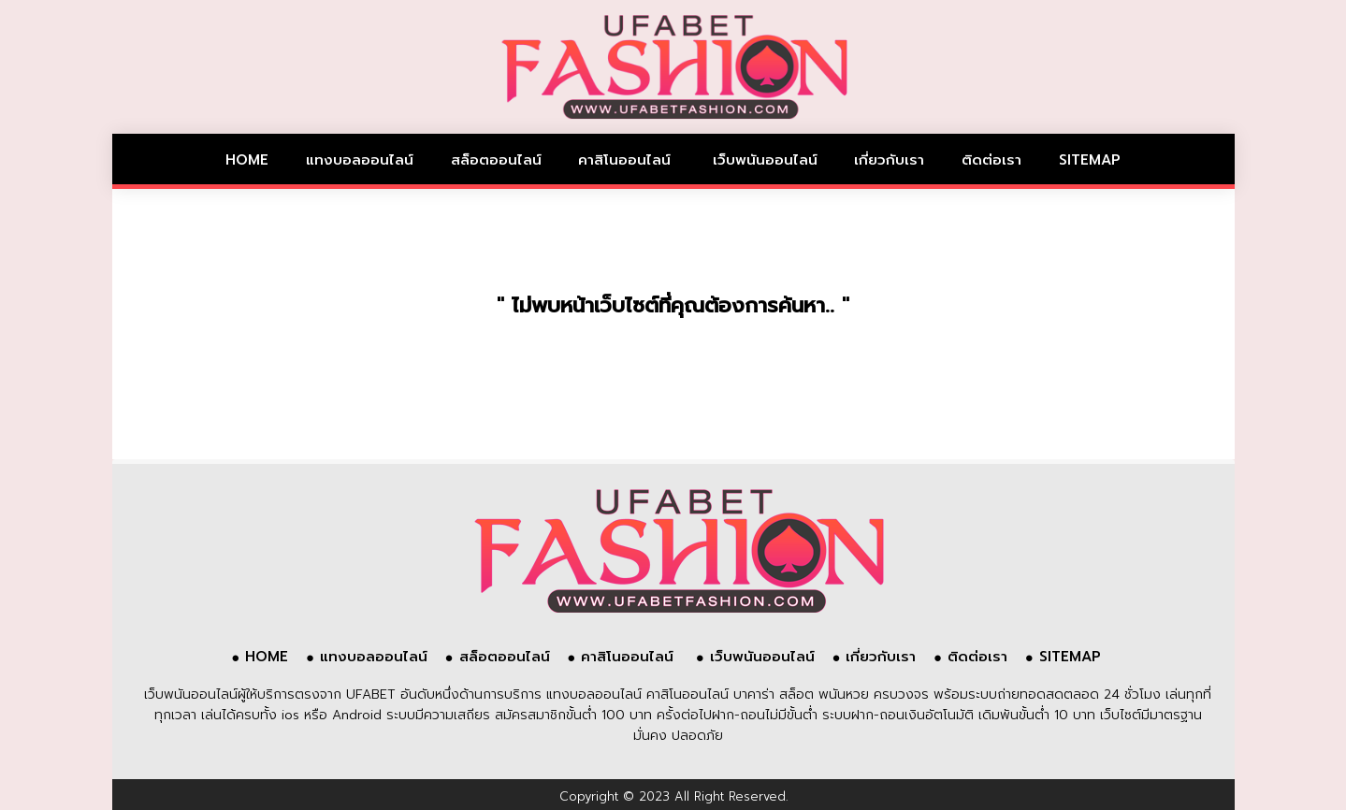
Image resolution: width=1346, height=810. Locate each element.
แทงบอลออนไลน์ (359, 160)
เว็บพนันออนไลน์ (765, 160)
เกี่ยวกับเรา (889, 160)
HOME (246, 160)
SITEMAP (1090, 160)
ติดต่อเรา (991, 160)
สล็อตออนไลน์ (496, 160)
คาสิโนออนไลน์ (626, 160)
